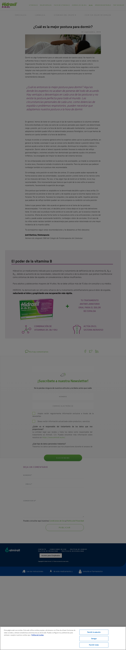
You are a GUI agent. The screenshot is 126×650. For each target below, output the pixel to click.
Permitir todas (94, 645)
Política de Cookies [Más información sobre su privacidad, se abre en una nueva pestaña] (37, 635)
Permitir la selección (94, 632)
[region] (63, 638)
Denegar (94, 639)
